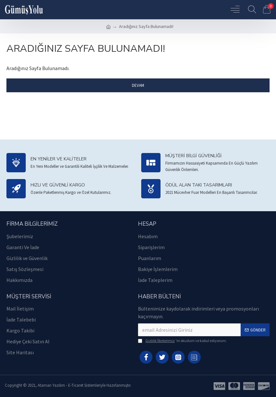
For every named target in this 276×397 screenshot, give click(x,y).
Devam (138, 85)
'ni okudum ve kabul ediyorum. (182, 341)
